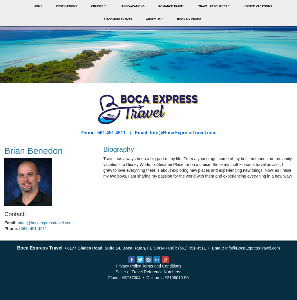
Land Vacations (132, 6)
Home (38, 6)
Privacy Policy (128, 266)
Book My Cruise (189, 19)
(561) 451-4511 (33, 228)
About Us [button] (153, 19)
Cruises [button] (97, 6)
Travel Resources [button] (212, 6)
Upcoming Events (118, 19)
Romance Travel (171, 6)
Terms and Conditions (161, 266)
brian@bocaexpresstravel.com (45, 223)
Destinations (66, 6)
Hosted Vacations (258, 6)
